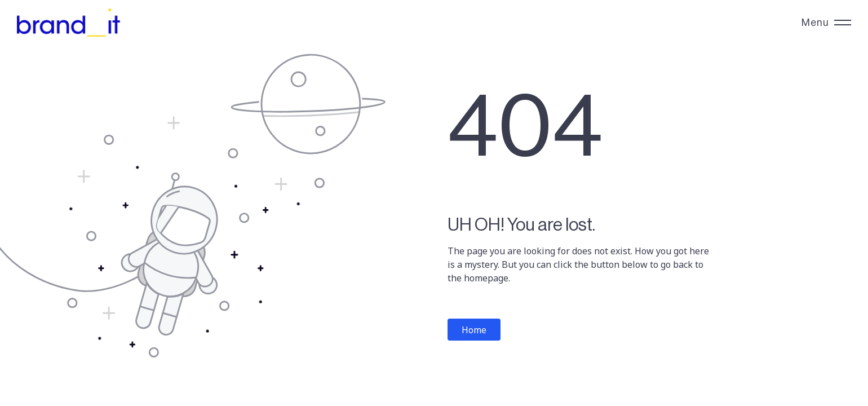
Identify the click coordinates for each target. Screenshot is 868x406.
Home (474, 330)
